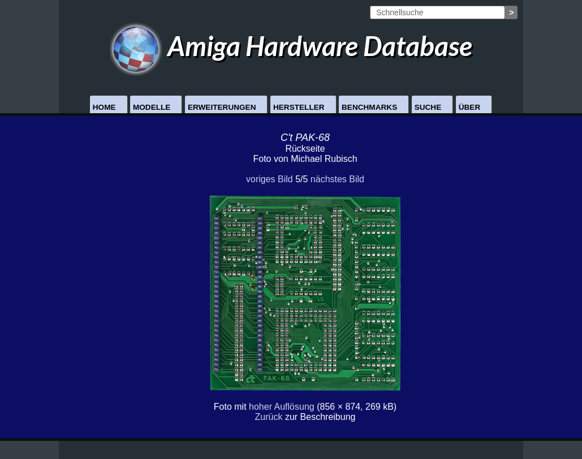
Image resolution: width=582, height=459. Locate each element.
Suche (428, 107)
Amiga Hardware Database (291, 45)
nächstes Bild (337, 179)
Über (470, 107)
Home (104, 107)
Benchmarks (369, 107)
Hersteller (299, 107)
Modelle (151, 107)
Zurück (269, 417)
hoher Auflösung (281, 406)
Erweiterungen (222, 107)
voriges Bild (269, 179)
